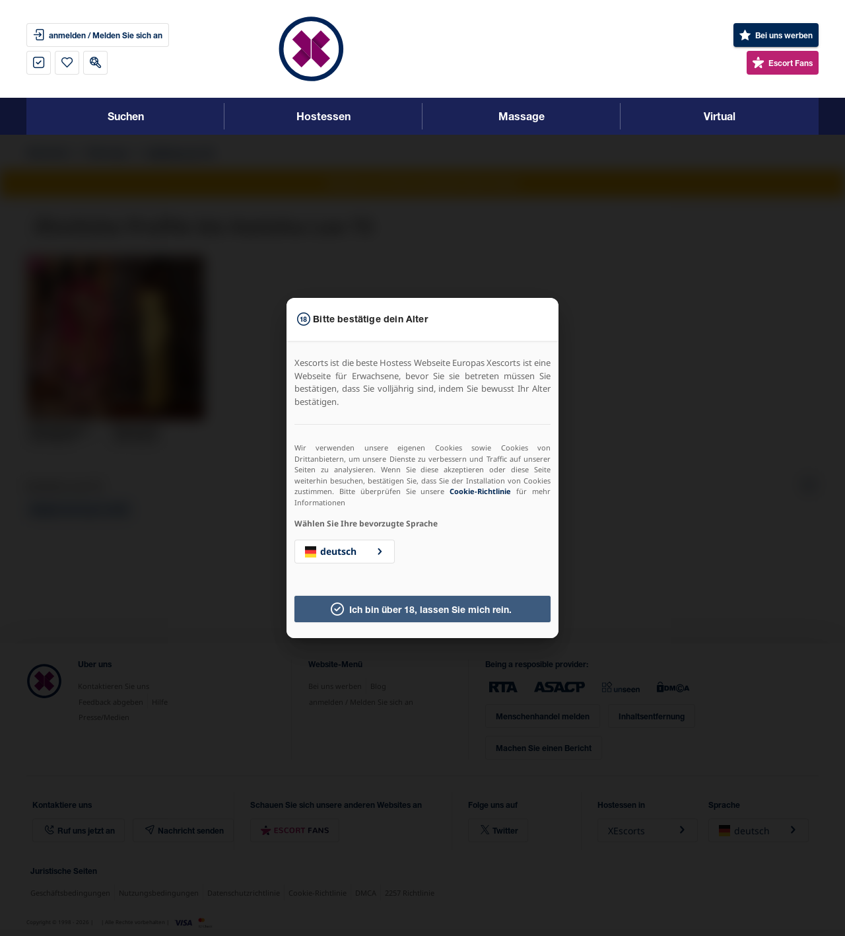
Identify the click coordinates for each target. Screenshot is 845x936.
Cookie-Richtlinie (480, 491)
